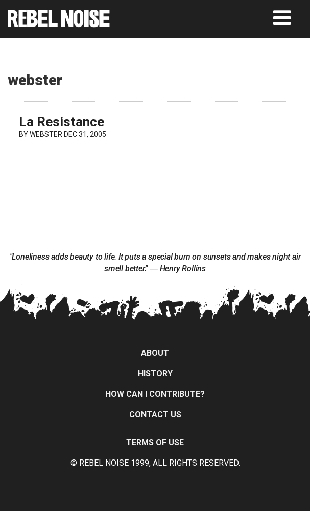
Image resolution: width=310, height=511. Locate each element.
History (155, 373)
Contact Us (155, 414)
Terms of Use (155, 442)
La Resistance (61, 122)
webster (46, 134)
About (155, 353)
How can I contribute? (155, 394)
